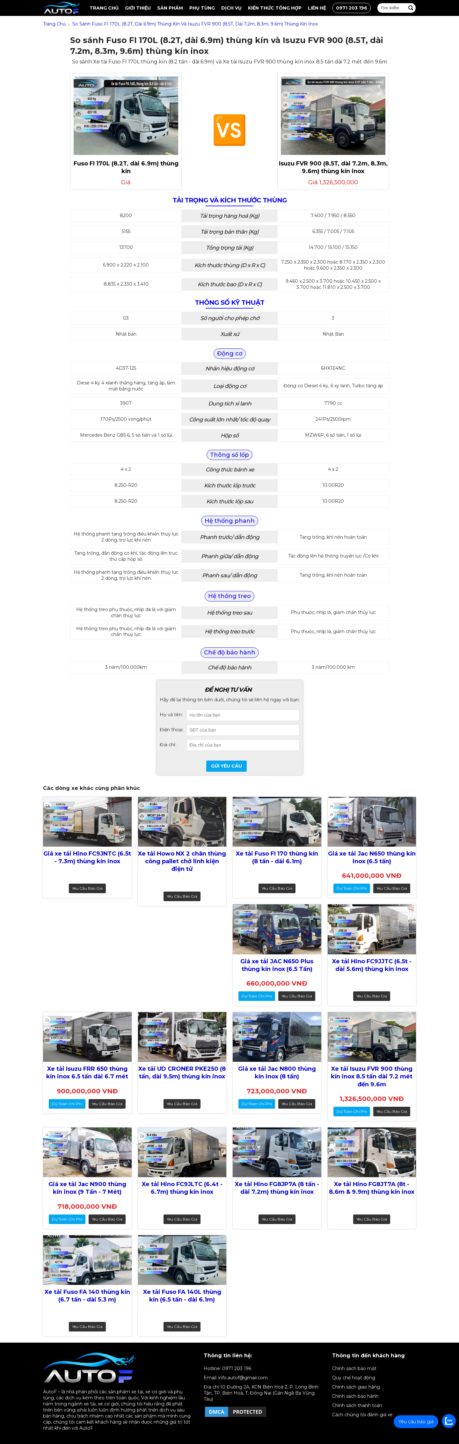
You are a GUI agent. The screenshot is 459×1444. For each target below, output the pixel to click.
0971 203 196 (351, 8)
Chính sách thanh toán (357, 1405)
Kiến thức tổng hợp (275, 8)
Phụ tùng (202, 8)
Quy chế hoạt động (353, 1378)
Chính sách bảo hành (355, 1396)
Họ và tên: (171, 715)
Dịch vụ (231, 8)
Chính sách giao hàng (356, 1387)
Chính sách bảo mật (354, 1368)
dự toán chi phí (352, 888)
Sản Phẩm (170, 8)
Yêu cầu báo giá (87, 888)
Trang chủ (104, 8)
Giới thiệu (138, 8)
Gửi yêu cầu (226, 766)
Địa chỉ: (168, 745)
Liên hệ (317, 8)
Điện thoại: (171, 730)
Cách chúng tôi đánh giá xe (362, 1415)
